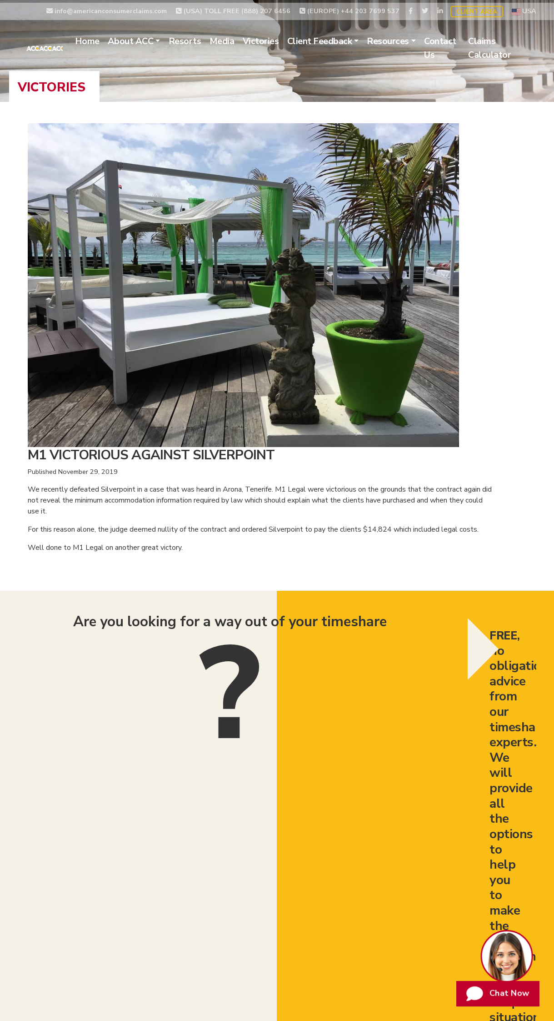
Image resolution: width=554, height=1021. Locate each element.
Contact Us (461, 45)
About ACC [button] (151, 38)
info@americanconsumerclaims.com (106, 7)
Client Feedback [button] (340, 38)
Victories (281, 38)
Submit (463, 576)
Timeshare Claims (333, 884)
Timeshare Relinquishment (94, 884)
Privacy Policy (396, 884)
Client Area (476, 9)
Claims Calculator (506, 45)
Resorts (205, 38)
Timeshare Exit (268, 884)
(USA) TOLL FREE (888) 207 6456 (233, 7)
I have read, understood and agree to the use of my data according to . (338, 573)
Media (242, 38)
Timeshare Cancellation (192, 884)
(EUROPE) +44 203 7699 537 (349, 7)
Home (107, 38)
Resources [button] (409, 38)
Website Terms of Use (467, 884)
